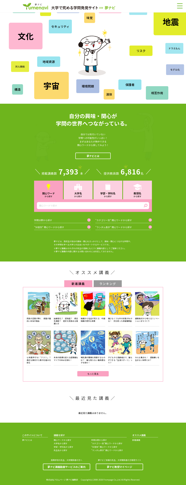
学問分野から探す (99, 440)
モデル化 (175, 70)
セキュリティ (60, 26)
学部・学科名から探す (63, 447)
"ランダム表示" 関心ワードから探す (107, 450)
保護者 (129, 85)
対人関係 (20, 66)
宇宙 (51, 85)
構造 (18, 89)
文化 (26, 36)
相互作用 (157, 93)
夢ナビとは (93, 156)
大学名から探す (60, 443)
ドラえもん (174, 48)
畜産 (121, 63)
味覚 (90, 18)
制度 (178, 88)
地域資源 (49, 62)
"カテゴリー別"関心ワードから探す (107, 443)
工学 (62, 45)
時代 (147, 71)
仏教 (124, 35)
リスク (140, 51)
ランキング (107, 284)
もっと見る (93, 373)
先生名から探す (60, 450)
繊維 (143, 32)
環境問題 (88, 86)
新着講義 (78, 284)
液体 (109, 94)
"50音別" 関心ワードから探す (104, 447)
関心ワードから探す (62, 440)
